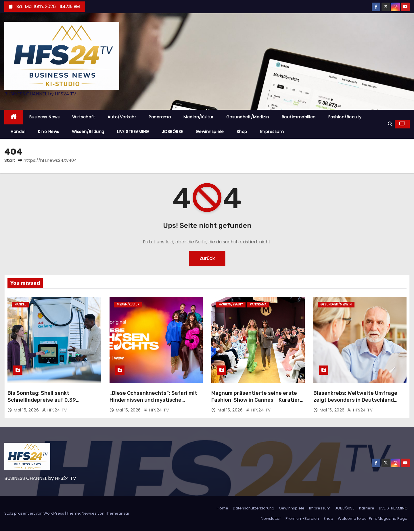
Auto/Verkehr (122, 117)
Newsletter (271, 518)
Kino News (48, 131)
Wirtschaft (83, 117)
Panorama (160, 117)
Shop (242, 131)
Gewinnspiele (210, 131)
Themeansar (117, 513)
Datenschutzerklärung (253, 508)
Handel (18, 131)
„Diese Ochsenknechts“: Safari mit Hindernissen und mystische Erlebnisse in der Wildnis (153, 400)
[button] (390, 124)
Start (9, 160)
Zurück (207, 258)
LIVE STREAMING (133, 131)
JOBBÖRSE (172, 131)
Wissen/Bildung (88, 131)
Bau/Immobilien (299, 117)
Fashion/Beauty (345, 117)
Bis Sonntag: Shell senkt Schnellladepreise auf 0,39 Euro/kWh (41, 400)
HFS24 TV (54, 410)
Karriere (366, 508)
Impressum (272, 131)
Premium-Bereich (302, 518)
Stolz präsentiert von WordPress (34, 513)
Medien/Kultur (198, 117)
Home (222, 508)
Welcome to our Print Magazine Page (372, 518)
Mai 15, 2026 (27, 410)
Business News (44, 117)
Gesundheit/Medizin (247, 117)
